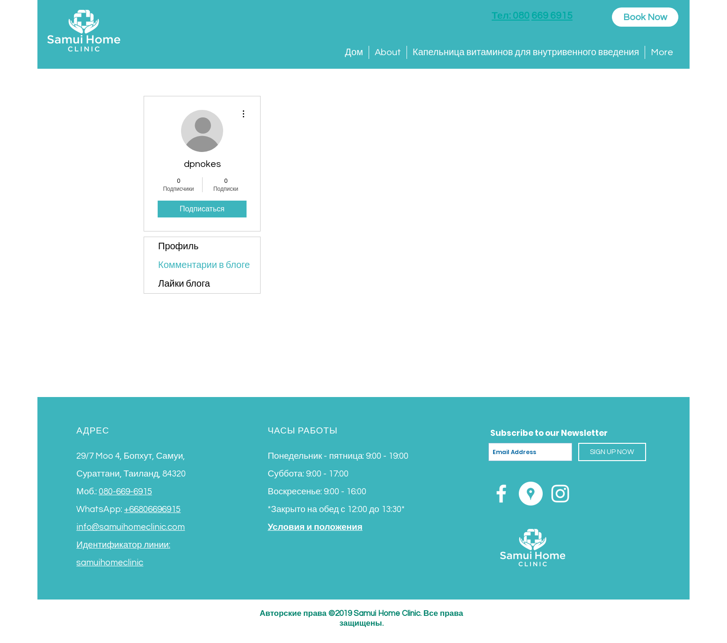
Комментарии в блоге (204, 265)
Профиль (178, 246)
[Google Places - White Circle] (531, 494)
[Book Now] (645, 17)
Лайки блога (184, 284)
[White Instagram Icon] (560, 494)
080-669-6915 (125, 491)
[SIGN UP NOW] (612, 452)
